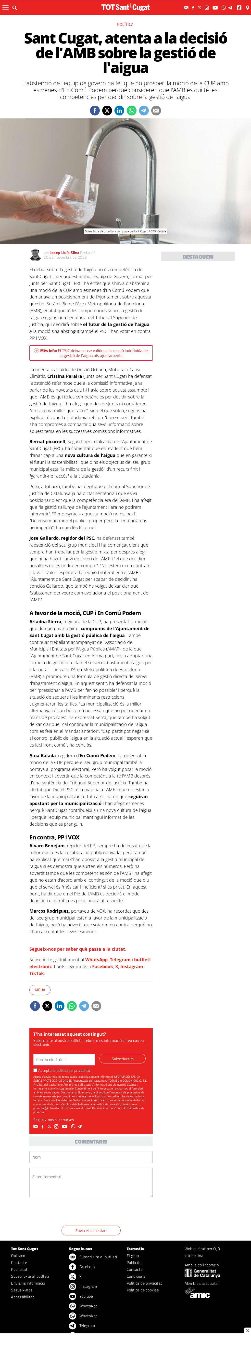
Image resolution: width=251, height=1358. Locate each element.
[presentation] (66, 1212)
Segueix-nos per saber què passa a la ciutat (77, 949)
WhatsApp (96, 959)
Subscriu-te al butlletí (30, 1276)
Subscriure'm (123, 1059)
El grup (133, 1256)
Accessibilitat (22, 1297)
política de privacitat (73, 1070)
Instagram (131, 966)
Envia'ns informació (28, 1283)
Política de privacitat (144, 1283)
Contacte (19, 1262)
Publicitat (19, 1269)
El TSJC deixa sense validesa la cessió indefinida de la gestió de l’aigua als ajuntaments (91, 353)
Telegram (120, 959)
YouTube (81, 1296)
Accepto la (61, 1070)
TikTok (36, 973)
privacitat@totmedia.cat (48, 1108)
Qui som (18, 1256)
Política (125, 24)
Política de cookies (143, 1290)
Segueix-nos (21, 1290)
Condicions (136, 1276)
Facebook (102, 966)
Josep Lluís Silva (64, 253)
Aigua (40, 990)
